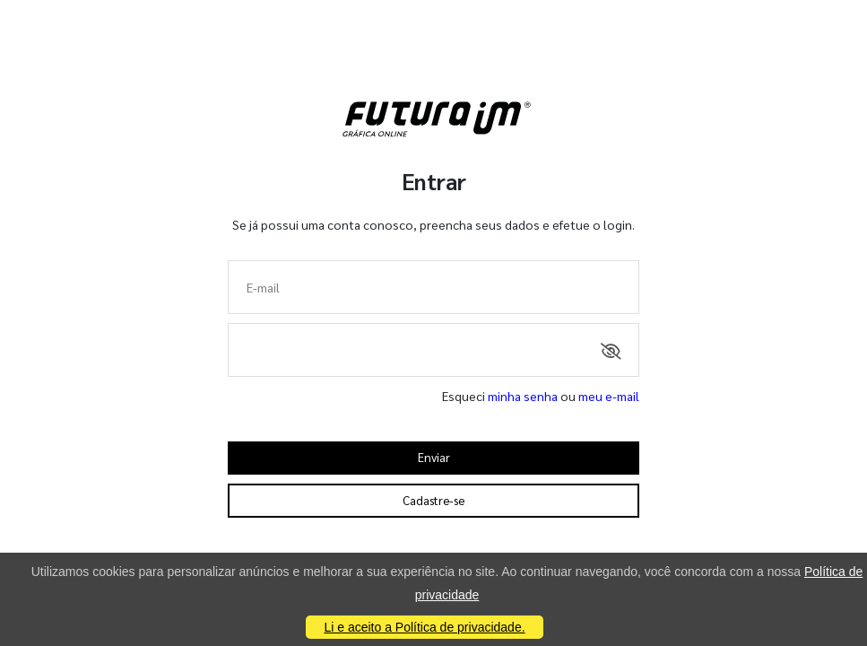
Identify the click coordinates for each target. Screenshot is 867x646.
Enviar (434, 457)
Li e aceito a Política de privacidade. (424, 627)
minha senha (523, 396)
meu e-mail (608, 396)
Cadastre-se (433, 500)
